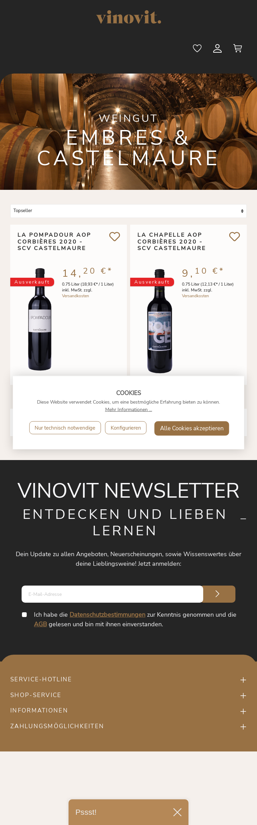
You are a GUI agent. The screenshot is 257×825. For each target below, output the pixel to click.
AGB (40, 624)
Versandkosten (75, 298)
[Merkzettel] (198, 50)
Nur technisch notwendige (65, 427)
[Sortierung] (128, 211)
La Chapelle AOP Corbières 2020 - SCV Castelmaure (171, 242)
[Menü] (23, 50)
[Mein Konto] (218, 50)
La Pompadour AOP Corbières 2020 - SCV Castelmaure (54, 242)
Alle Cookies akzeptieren (192, 428)
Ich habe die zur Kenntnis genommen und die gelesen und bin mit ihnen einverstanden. (135, 619)
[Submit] (217, 594)
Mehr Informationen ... (128, 409)
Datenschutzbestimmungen (108, 615)
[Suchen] (177, 50)
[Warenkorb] (237, 50)
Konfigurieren (126, 427)
